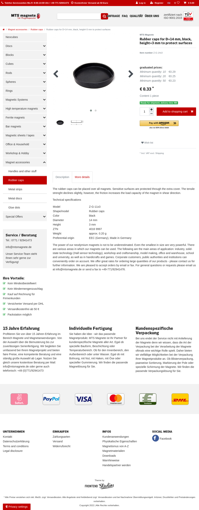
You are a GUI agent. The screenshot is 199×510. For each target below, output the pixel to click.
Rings (9, 90)
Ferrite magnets (15, 117)
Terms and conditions (16, 446)
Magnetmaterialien (113, 450)
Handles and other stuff (22, 171)
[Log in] (141, 3)
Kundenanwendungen (115, 436)
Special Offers (14, 216)
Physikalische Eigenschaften (119, 441)
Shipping (159, 153)
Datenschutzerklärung (16, 441)
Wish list (147, 142)
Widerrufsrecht (61, 446)
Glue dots (14, 207)
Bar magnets (13, 126)
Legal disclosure (13, 450)
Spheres (11, 81)
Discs (9, 46)
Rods (9, 72)
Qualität (136, 16)
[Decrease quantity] (151, 114)
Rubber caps (37, 29)
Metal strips (15, 189)
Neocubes (12, 37)
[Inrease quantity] (151, 109)
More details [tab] (82, 177)
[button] (168, 124)
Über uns (152, 16)
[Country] (168, 3)
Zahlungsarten (61, 436)
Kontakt (7, 436)
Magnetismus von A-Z (115, 446)
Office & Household (17, 144)
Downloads (109, 455)
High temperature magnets (22, 108)
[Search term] (79, 16)
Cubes (9, 63)
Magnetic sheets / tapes (20, 135)
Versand (58, 441)
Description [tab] (62, 177)
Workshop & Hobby (17, 153)
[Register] (156, 3)
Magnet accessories (17, 29)
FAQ (124, 16)
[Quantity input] (144, 111)
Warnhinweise (110, 460)
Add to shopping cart (178, 111)
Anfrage (113, 16)
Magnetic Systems (17, 99)
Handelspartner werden (116, 465)
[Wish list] (177, 3)
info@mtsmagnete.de (18, 247)
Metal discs (15, 198)
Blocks (10, 54)
